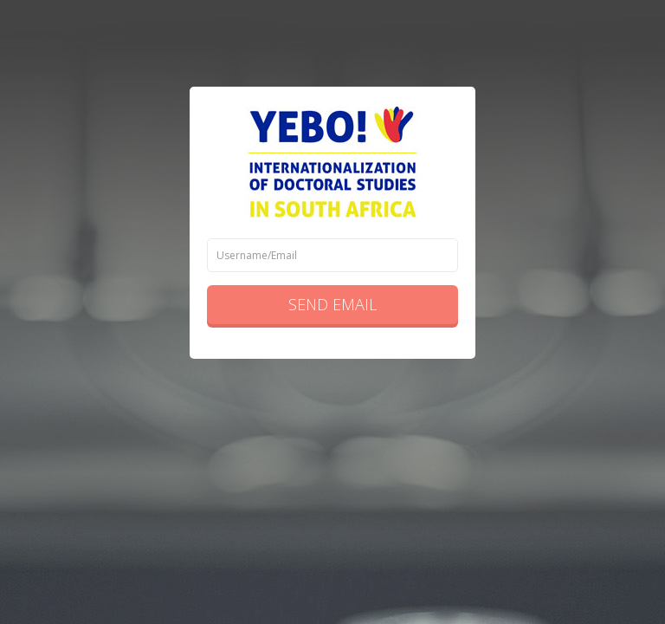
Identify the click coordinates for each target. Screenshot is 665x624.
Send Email (332, 304)
